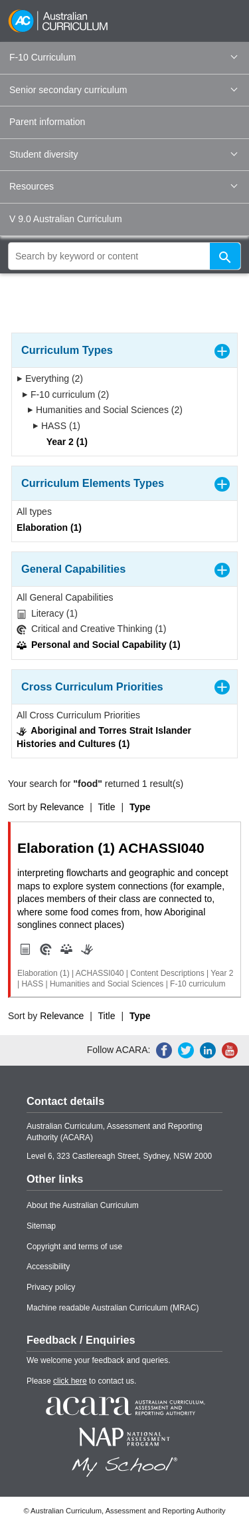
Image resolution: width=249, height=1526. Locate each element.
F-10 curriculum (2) (65, 394)
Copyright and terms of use (74, 1246)
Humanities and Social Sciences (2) (105, 409)
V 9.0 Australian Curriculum (65, 219)
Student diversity (123, 154)
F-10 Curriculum (123, 57)
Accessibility (48, 1266)
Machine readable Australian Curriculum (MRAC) (113, 1307)
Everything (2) (50, 378)
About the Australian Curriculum (83, 1205)
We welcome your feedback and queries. (99, 1360)
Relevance (62, 807)
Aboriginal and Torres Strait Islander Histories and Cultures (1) (104, 737)
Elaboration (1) (49, 527)
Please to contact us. (81, 1381)
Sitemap (41, 1226)
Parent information (47, 121)
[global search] (124, 256)
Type (140, 807)
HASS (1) (56, 425)
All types (34, 511)
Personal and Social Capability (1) (99, 645)
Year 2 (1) (63, 441)
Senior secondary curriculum (123, 89)
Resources (123, 186)
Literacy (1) (47, 613)
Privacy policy (51, 1287)
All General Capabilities (65, 597)
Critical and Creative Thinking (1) (92, 629)
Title (107, 807)
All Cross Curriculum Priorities (78, 715)
